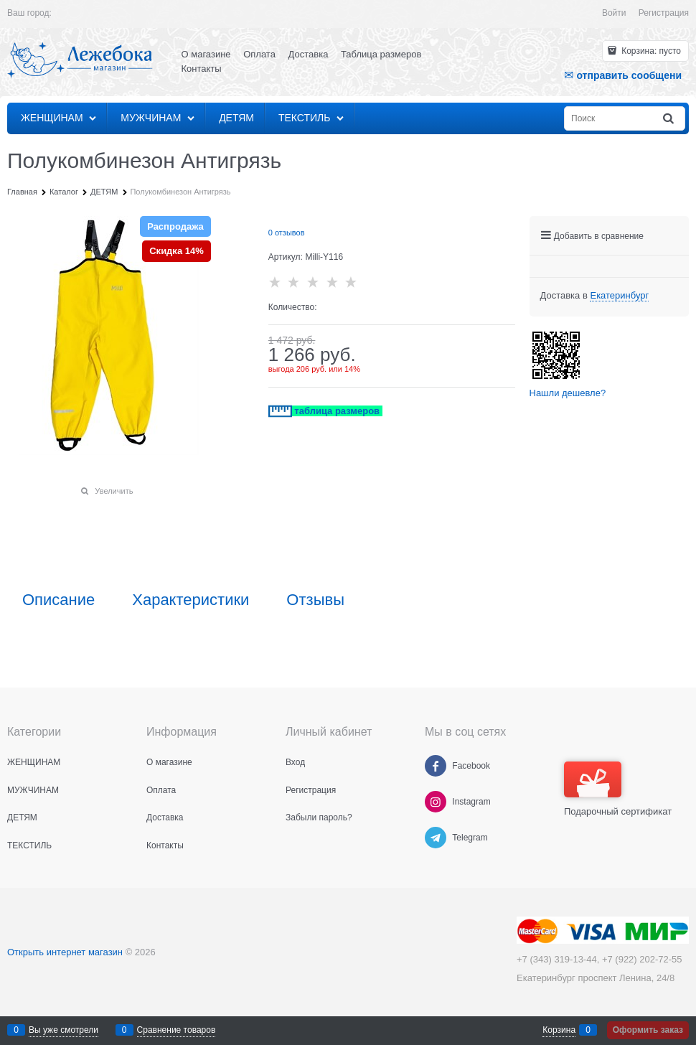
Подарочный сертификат (618, 789)
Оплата (259, 54)
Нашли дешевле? (568, 393)
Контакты (202, 68)
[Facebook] (435, 766)
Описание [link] (58, 600)
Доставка (308, 54)
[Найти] (669, 119)
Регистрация (664, 13)
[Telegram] (435, 837)
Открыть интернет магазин (65, 952)
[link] (619, 295)
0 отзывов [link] (286, 232)
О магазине (206, 54)
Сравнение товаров (176, 1030)
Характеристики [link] (190, 600)
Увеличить (114, 491)
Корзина (558, 1030)
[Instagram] (435, 801)
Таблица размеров (381, 54)
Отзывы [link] (315, 600)
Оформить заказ (648, 1030)
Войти (614, 13)
